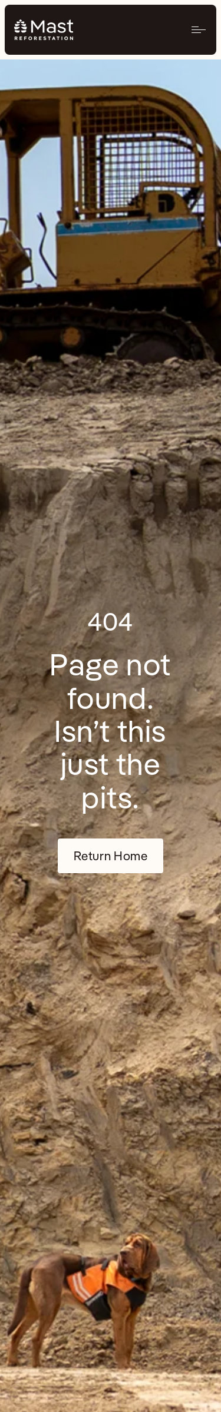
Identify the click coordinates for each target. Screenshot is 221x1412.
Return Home (111, 855)
